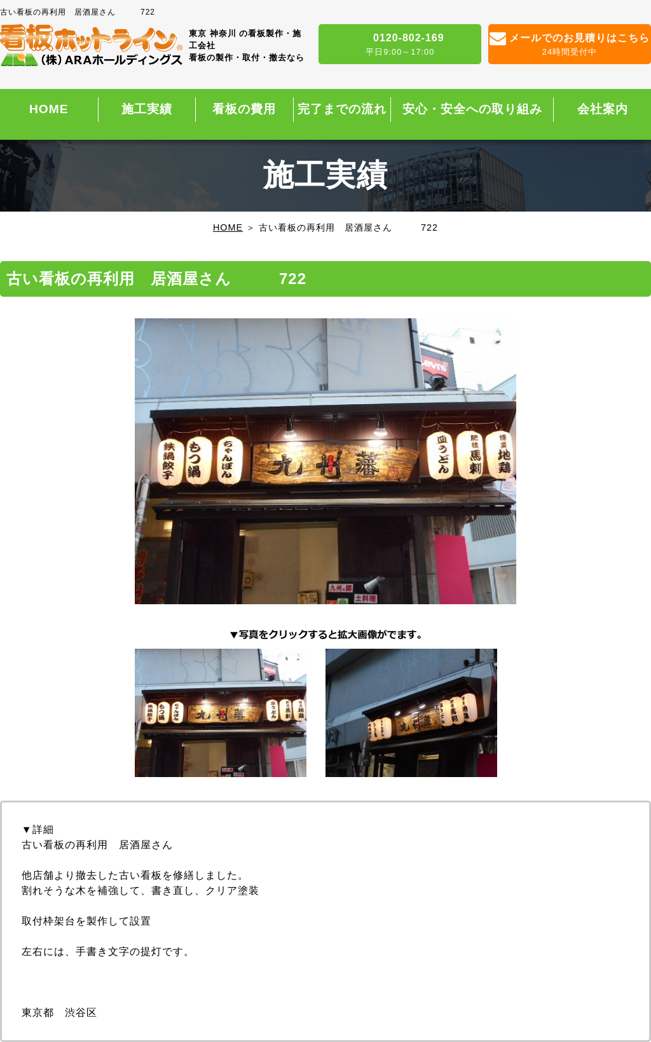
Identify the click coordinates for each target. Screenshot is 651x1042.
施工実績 (146, 109)
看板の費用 (244, 109)
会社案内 (602, 109)
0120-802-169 (400, 45)
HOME (49, 109)
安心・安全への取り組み (472, 109)
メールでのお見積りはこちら (569, 45)
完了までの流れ (342, 109)
